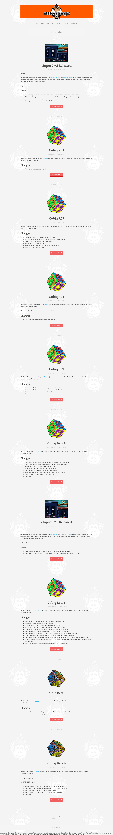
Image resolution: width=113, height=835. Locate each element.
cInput (53, 23)
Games (47, 23)
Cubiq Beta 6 (56, 763)
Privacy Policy (74, 23)
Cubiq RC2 (56, 297)
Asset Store (54, 78)
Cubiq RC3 (56, 218)
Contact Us (65, 23)
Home (37, 23)
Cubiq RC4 (56, 150)
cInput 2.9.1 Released (56, 66)
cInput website (67, 78)
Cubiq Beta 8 (56, 603)
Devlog (42, 23)
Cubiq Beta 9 (56, 443)
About (58, 23)
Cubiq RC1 (56, 369)
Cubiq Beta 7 (57, 693)
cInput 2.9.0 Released (56, 522)
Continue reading (56, 106)
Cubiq (46, 158)
